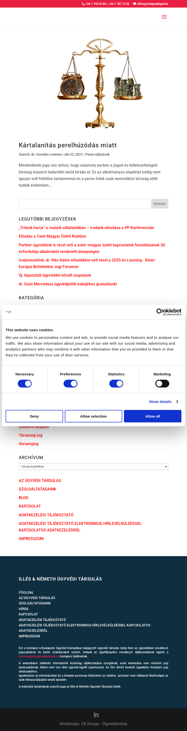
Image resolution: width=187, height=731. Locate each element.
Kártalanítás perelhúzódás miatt (68, 145)
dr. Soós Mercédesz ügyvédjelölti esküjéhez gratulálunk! (68, 284)
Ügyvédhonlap (114, 723)
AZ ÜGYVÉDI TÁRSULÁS (40, 480)
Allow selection (93, 416)
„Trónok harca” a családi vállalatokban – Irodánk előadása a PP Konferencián (86, 227)
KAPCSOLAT (30, 506)
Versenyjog (28, 443)
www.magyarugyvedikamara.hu (39, 656)
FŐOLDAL (26, 592)
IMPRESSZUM (31, 538)
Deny (34, 416)
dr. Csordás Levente (46, 154)
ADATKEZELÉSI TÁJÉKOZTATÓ (46, 515)
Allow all (152, 416)
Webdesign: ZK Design (79, 723)
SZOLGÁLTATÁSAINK (37, 489)
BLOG (23, 497)
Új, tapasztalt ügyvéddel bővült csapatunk (55, 275)
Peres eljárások (97, 154)
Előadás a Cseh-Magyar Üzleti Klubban (52, 236)
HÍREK (23, 609)
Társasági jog (30, 435)
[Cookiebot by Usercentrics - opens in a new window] (160, 312)
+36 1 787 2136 (118, 4)
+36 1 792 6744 (95, 4)
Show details (160, 401)
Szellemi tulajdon (34, 426)
